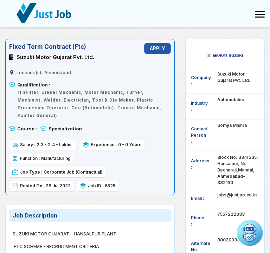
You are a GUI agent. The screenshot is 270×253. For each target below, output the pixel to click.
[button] (250, 233)
